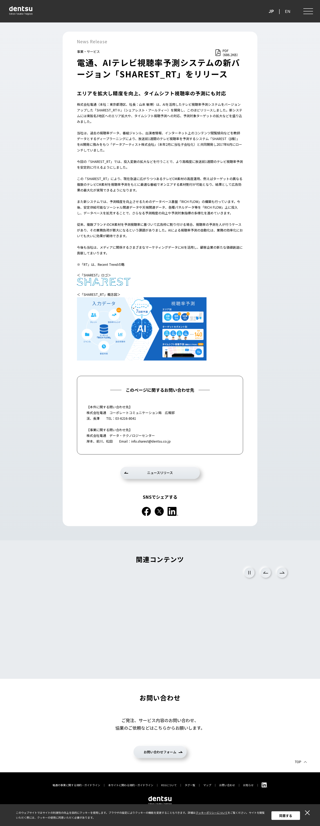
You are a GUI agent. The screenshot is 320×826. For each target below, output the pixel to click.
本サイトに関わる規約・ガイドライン (130, 785)
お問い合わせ (227, 785)
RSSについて (169, 785)
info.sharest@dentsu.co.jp (151, 441)
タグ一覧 (190, 785)
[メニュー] (308, 11)
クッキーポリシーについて (212, 813)
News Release (92, 41)
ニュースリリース (160, 472)
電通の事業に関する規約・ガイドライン (76, 785)
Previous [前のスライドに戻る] (266, 573)
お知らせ (248, 785)
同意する (285, 815)
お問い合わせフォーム (160, 751)
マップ (207, 785)
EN (287, 11)
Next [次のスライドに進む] (282, 573)
